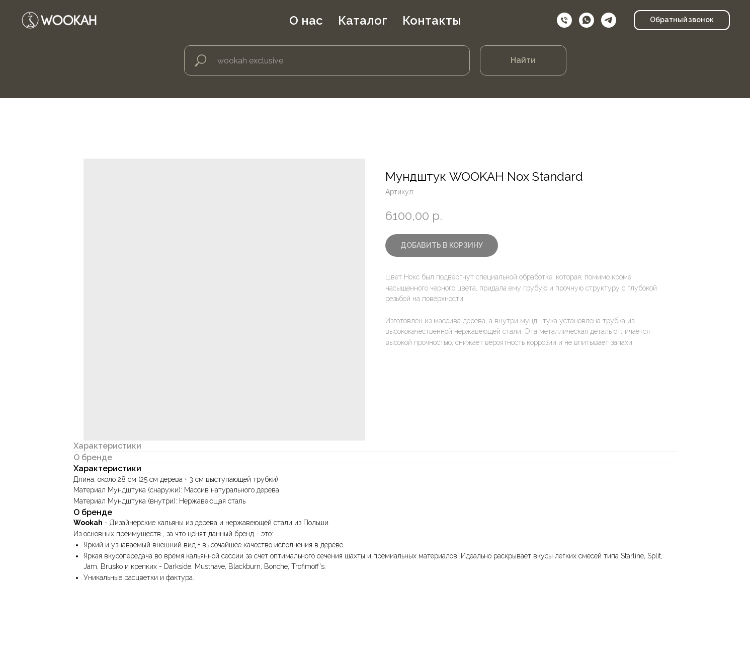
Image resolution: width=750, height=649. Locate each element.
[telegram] (608, 20)
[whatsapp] (586, 20)
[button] (682, 20)
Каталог (362, 20)
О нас (306, 20)
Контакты (431, 20)
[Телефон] (564, 20)
